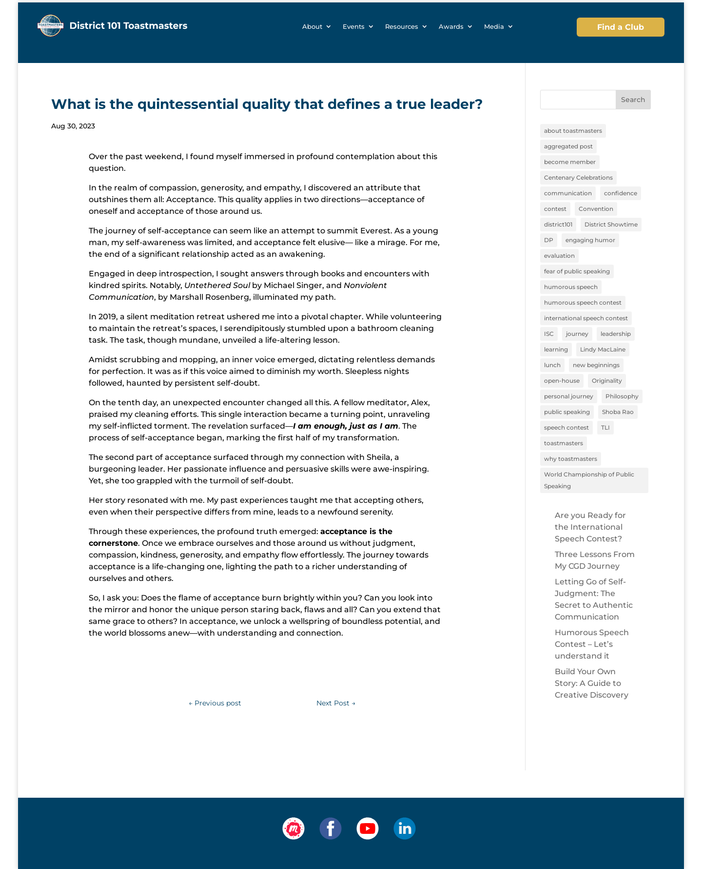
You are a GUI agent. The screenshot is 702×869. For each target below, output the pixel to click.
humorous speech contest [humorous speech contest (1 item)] (583, 302)
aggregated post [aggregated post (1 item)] (568, 146)
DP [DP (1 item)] (548, 240)
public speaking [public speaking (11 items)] (567, 411)
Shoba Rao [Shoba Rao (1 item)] (618, 411)
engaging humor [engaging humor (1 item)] (590, 240)
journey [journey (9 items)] (577, 333)
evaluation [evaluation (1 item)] (559, 255)
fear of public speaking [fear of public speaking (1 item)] (577, 271)
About (312, 26)
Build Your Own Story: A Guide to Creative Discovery (591, 683)
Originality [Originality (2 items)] (607, 380)
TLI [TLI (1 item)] (605, 427)
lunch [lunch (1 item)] (552, 365)
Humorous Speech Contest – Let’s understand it (592, 644)
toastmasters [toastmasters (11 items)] (563, 443)
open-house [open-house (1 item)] (562, 380)
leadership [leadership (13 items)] (616, 333)
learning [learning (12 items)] (556, 349)
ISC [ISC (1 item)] (549, 333)
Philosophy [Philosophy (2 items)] (622, 396)
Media (494, 26)
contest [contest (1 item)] (555, 208)
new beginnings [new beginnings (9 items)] (596, 365)
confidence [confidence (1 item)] (620, 193)
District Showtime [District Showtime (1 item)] (611, 224)
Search (633, 99)
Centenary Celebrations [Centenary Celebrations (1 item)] (578, 177)
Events (354, 26)
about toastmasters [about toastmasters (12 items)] (573, 130)
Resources (401, 26)
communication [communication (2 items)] (568, 193)
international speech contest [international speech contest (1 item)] (586, 318)
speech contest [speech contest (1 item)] (566, 427)
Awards (451, 26)
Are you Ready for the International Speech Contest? (590, 527)
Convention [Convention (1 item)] (596, 208)
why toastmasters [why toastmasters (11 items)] (570, 458)
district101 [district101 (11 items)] (558, 224)
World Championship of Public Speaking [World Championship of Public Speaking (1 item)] (589, 480)
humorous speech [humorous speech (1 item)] (571, 286)
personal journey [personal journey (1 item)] (568, 396)
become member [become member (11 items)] (570, 162)
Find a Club (620, 27)
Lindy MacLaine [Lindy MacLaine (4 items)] (602, 349)
